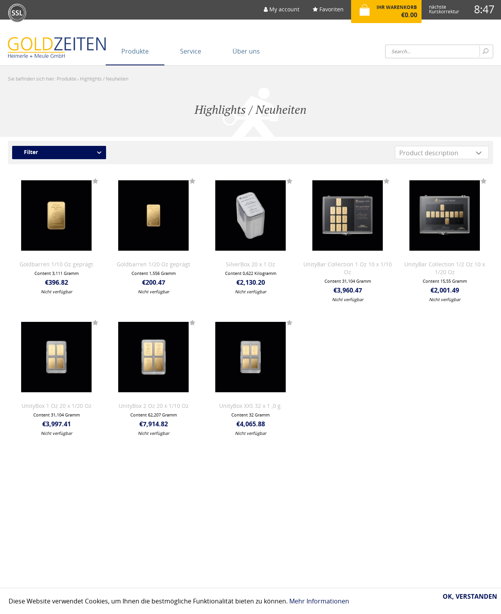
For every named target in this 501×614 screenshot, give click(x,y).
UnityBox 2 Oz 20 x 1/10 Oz (154, 405)
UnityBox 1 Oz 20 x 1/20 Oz (57, 405)
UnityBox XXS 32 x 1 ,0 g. (250, 405)
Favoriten (328, 9)
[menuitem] (281, 12)
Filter (31, 152)
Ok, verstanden (470, 596)
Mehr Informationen (319, 601)
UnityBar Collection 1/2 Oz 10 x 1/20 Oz (444, 268)
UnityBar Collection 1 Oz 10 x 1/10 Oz (347, 268)
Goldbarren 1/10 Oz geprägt (56, 264)
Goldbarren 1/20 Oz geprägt (153, 264)
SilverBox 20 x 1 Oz (250, 264)
